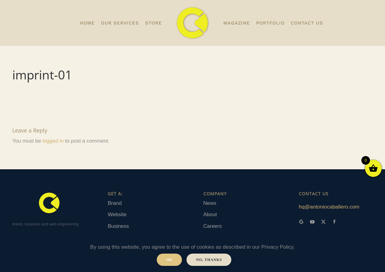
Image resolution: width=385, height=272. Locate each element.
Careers (212, 226)
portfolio (270, 23)
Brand (114, 203)
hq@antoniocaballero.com (329, 207)
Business (118, 226)
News (210, 203)
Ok (169, 260)
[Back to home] (192, 23)
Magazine (236, 23)
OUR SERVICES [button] (120, 23)
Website (117, 214)
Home (87, 23)
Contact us (307, 23)
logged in (53, 141)
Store (153, 23)
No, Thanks (209, 260)
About (210, 214)
